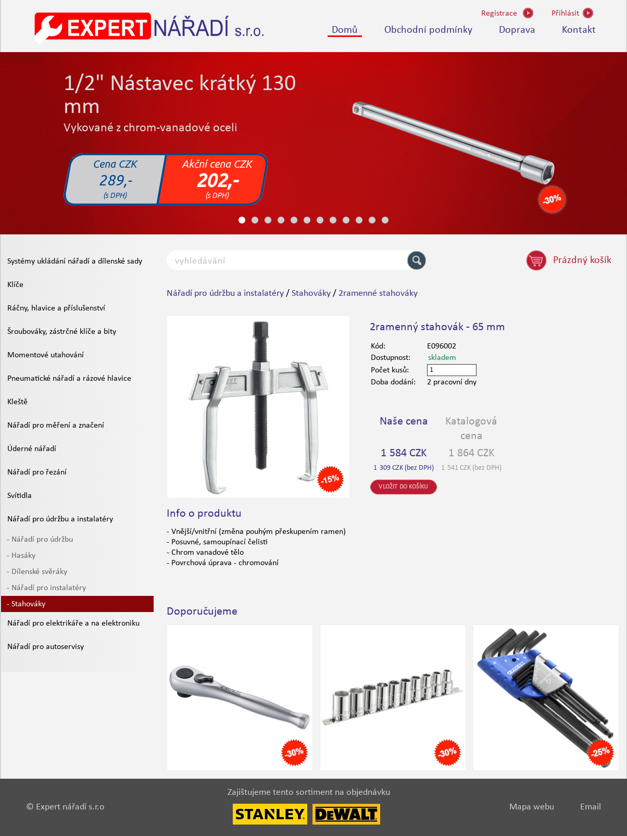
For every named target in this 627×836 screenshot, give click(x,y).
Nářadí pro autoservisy (45, 647)
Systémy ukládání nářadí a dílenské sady (74, 261)
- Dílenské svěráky (37, 572)
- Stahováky (26, 604)
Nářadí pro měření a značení (55, 425)
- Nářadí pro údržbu (40, 539)
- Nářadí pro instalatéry (46, 588)
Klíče (15, 285)
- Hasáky (21, 556)
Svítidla (19, 496)
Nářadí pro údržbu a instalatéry (60, 519)
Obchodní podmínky (428, 30)
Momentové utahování (45, 355)
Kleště (17, 402)
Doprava (517, 30)
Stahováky (311, 293)
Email (590, 807)
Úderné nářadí (31, 449)
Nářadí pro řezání (37, 472)
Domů (345, 30)
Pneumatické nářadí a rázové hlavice (69, 379)
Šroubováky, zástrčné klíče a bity (61, 332)
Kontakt (579, 30)
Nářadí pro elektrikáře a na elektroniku (73, 623)
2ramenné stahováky (378, 293)
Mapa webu (531, 807)
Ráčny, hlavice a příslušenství (56, 308)
